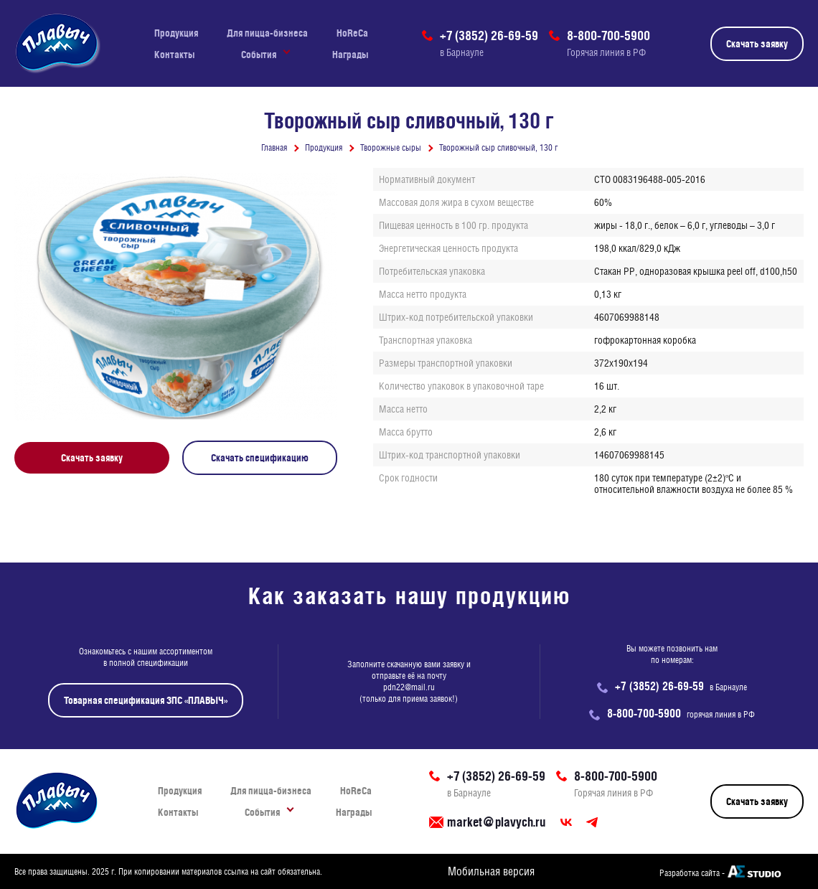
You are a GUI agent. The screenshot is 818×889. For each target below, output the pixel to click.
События (258, 54)
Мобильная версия (491, 871)
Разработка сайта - (692, 873)
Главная (274, 148)
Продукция (176, 33)
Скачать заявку (757, 44)
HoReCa (352, 33)
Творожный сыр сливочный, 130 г (498, 148)
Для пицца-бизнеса (267, 33)
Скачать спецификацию (260, 458)
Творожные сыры (390, 148)
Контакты (174, 54)
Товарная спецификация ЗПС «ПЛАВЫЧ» (145, 700)
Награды (350, 54)
